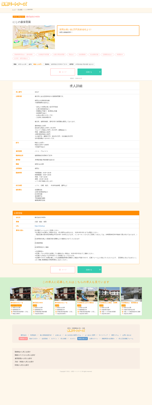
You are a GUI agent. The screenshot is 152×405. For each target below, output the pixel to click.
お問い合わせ (126, 335)
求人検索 (20, 9)
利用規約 (33, 335)
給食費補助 (82, 54)
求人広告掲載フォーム (126, 338)
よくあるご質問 (90, 335)
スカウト (73, 338)
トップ (14, 9)
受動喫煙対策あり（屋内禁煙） (24, 54)
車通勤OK (120, 54)
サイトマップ (103, 335)
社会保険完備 (94, 54)
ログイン (54, 338)
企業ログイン (93, 338)
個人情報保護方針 (46, 335)
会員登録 (45, 338)
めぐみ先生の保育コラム (73, 335)
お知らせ (58, 335)
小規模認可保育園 (43, 54)
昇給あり (71, 54)
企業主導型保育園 (58, 54)
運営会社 (24, 335)
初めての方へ (33, 338)
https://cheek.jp (40, 226)
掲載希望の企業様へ (108, 338)
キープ (64, 72)
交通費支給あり (107, 54)
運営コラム (115, 335)
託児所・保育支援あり (21, 58)
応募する (89, 72)
